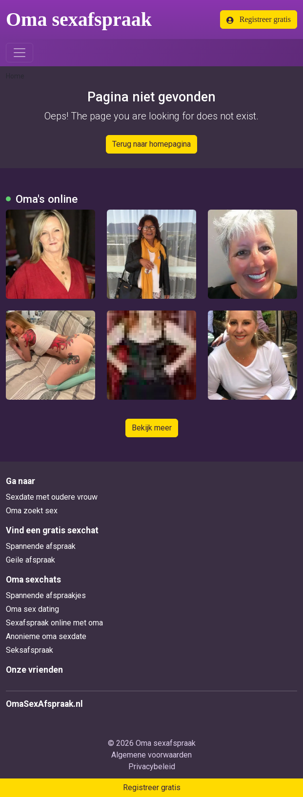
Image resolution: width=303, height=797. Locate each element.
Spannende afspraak (41, 546)
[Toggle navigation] (19, 52)
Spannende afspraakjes (46, 595)
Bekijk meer (152, 427)
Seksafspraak (29, 650)
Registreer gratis (258, 19)
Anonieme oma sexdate (46, 636)
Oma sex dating (32, 609)
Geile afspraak (30, 559)
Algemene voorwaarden (151, 754)
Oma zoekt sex (32, 510)
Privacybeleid (151, 766)
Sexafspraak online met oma (54, 622)
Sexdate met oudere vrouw (52, 497)
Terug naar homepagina (151, 144)
